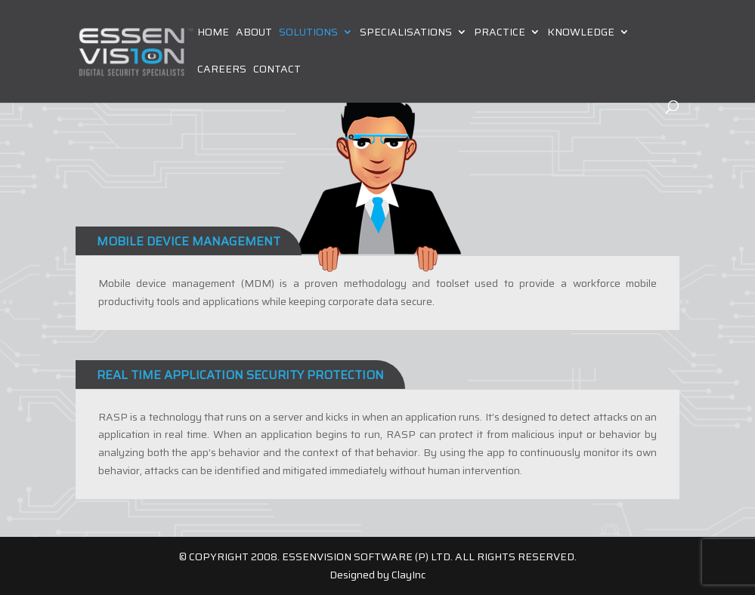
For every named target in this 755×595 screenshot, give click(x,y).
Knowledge (580, 33)
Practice (499, 33)
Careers (221, 70)
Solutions (308, 33)
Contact (277, 70)
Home (213, 33)
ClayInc (408, 574)
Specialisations (406, 33)
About (254, 33)
